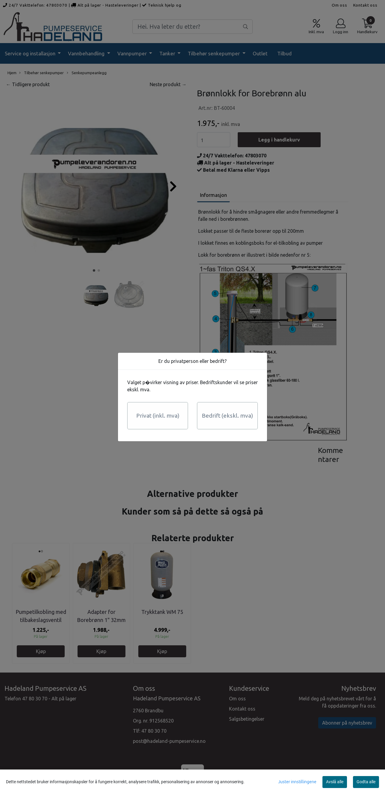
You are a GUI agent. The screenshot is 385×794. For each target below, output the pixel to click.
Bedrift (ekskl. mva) (227, 415)
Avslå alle (334, 781)
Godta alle (366, 781)
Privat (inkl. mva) (157, 415)
